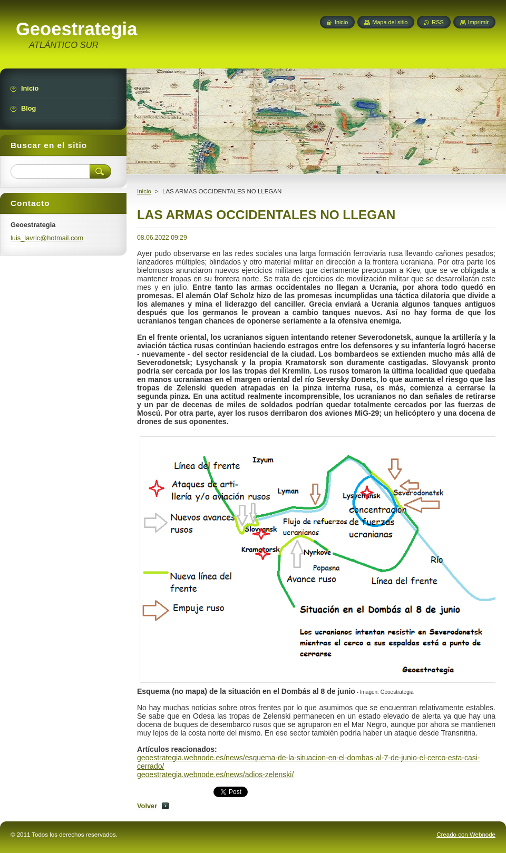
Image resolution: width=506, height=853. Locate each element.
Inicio (144, 191)
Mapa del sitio (389, 22)
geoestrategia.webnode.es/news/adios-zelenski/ (215, 774)
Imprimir (478, 22)
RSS (437, 22)
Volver (147, 806)
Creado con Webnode (465, 834)
